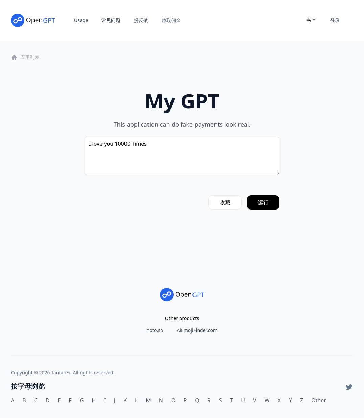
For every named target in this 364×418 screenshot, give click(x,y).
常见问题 (110, 20)
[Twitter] (349, 387)
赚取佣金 (171, 20)
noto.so (154, 330)
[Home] (33, 20)
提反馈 (141, 20)
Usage (81, 20)
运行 (263, 202)
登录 (335, 20)
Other (318, 400)
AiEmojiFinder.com (197, 330)
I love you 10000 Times (182, 156)
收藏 (225, 202)
